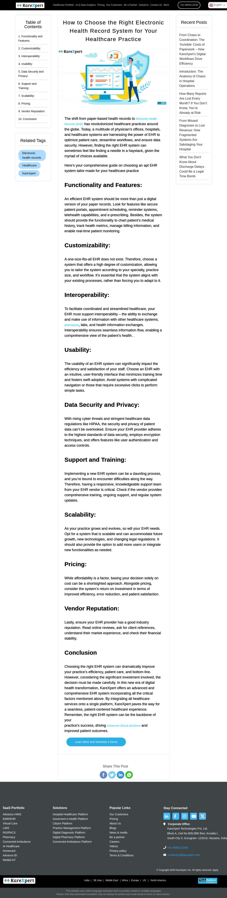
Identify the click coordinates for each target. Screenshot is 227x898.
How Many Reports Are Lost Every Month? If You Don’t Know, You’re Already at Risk (193, 103)
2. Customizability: (29, 48)
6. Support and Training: (27, 86)
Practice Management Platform (72, 828)
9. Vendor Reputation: (31, 111)
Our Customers (114, 5)
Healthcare (29, 165)
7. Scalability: (26, 95)
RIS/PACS (9, 832)
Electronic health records (31, 155)
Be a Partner (130, 5)
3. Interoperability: (29, 56)
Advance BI (10, 855)
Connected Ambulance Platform (72, 841)
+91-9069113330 (177, 847)
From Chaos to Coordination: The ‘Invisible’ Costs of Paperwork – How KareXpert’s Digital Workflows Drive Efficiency (192, 49)
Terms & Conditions (121, 855)
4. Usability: (25, 63)
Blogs (112, 828)
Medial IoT (9, 860)
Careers (114, 841)
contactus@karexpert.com (184, 855)
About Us (115, 823)
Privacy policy (117, 850)
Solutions (143, 5)
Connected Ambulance (17, 841)
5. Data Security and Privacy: (31, 74)
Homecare (9, 850)
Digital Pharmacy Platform (69, 837)
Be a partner (117, 837)
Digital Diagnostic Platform (69, 832)
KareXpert (29, 173)
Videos (113, 846)
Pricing (101, 5)
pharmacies (71, 325)
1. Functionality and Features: (30, 38)
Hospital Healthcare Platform (70, 814)
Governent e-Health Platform (70, 818)
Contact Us (156, 5)
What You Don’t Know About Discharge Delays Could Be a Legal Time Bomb (191, 166)
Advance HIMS (12, 814)
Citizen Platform (62, 823)
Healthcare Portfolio (63, 5)
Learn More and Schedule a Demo (96, 742)
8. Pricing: (24, 103)
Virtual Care (10, 823)
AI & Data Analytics (86, 5)
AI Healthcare (11, 846)
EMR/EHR (9, 818)
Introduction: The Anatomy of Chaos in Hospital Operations (192, 78)
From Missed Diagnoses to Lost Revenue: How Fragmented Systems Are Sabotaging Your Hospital (192, 135)
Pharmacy (9, 837)
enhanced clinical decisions (124, 725)
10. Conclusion (27, 119)
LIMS (6, 828)
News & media (118, 832)
